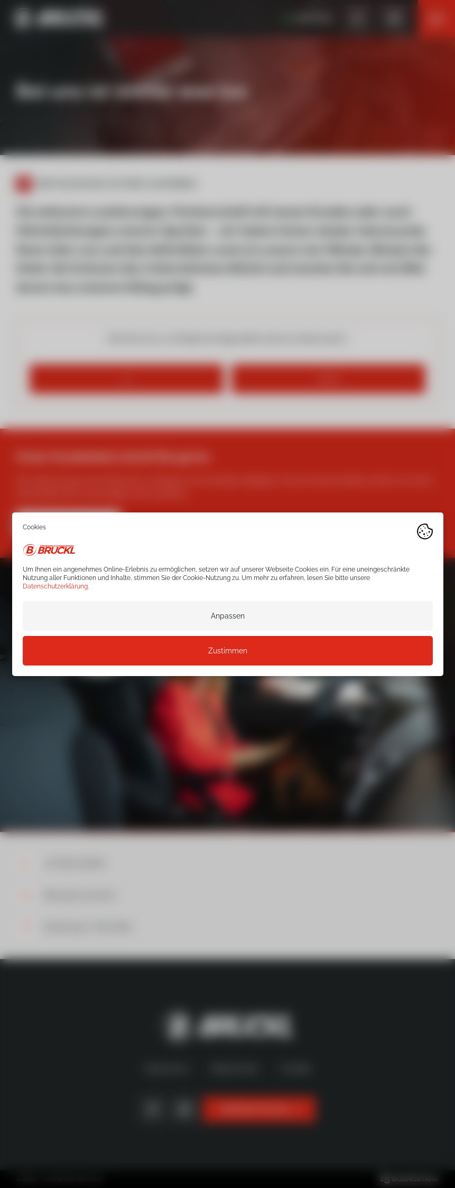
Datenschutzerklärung (55, 586)
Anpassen (228, 615)
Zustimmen (227, 650)
